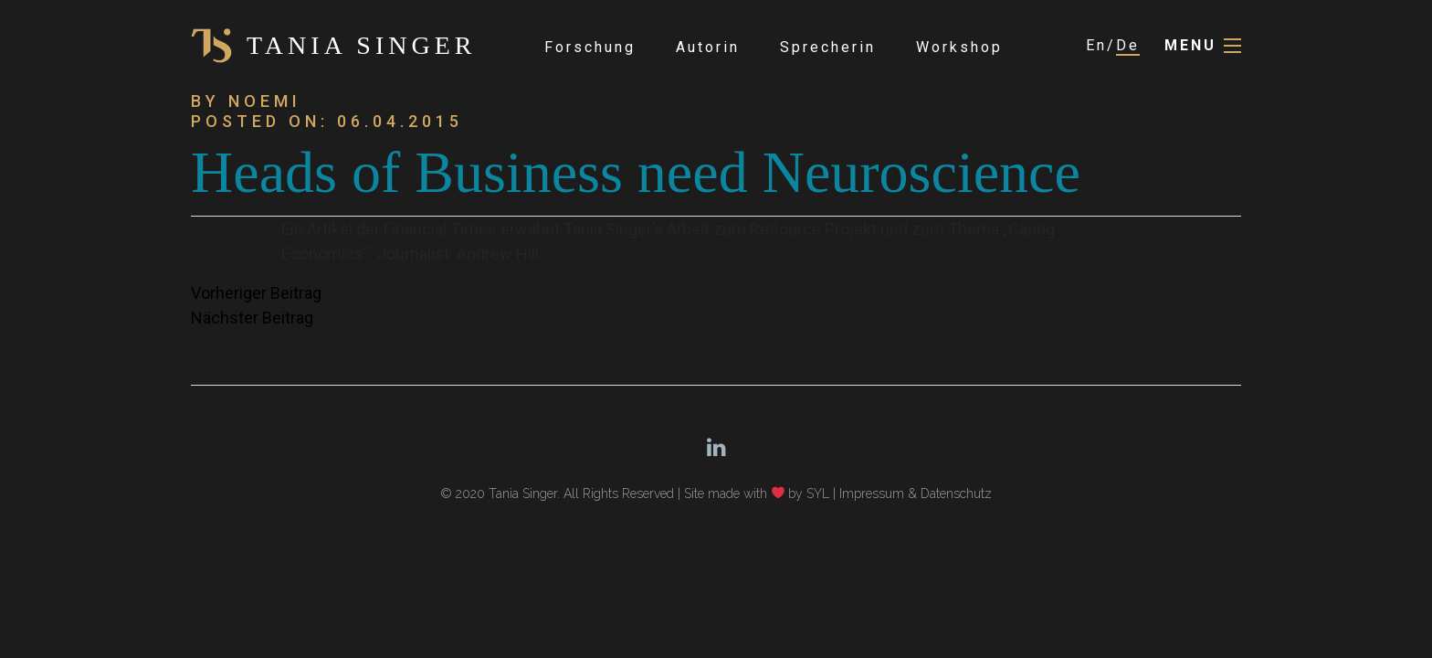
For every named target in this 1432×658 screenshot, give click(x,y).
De (1128, 45)
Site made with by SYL (757, 493)
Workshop (959, 47)
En (1096, 45)
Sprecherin (828, 47)
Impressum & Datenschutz (915, 493)
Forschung (590, 47)
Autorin (708, 47)
